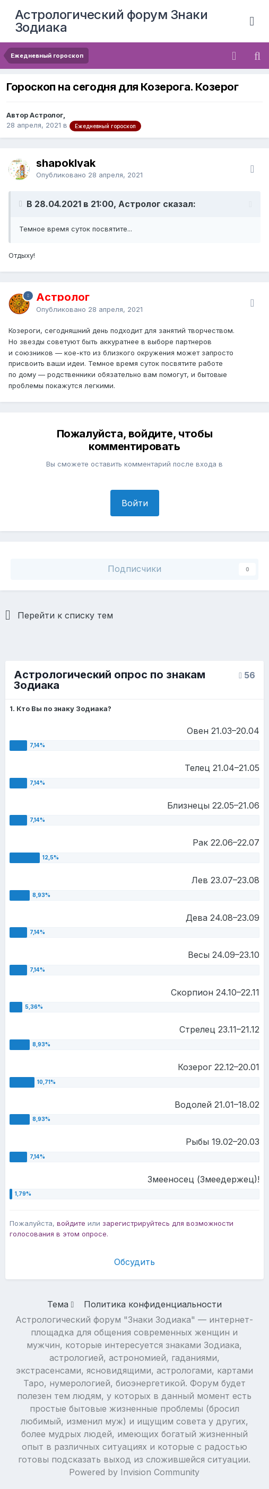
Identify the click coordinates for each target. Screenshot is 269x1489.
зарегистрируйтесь (136, 1223)
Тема (60, 1304)
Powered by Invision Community (134, 1472)
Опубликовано (89, 175)
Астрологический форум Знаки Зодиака (111, 21)
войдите (71, 1223)
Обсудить (134, 1262)
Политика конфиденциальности (153, 1304)
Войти (135, 503)
